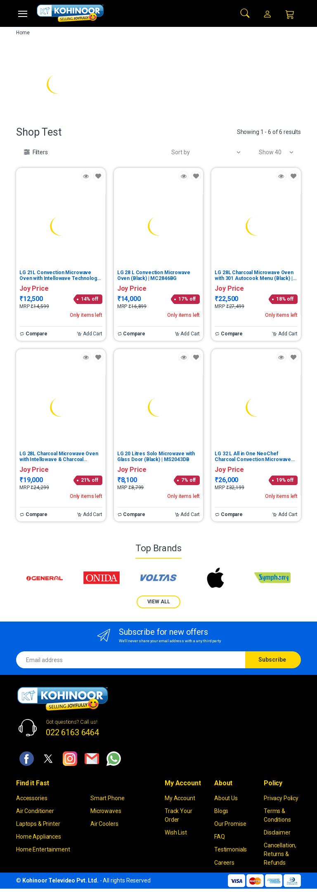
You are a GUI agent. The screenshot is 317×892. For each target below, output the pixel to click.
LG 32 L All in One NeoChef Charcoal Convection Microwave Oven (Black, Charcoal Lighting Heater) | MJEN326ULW (253, 456)
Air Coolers (104, 823)
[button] (245, 12)
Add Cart (89, 334)
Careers (224, 862)
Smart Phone (107, 798)
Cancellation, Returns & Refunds (280, 854)
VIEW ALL (158, 602)
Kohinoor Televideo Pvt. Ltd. (60, 880)
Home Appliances (38, 836)
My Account (180, 798)
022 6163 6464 (72, 732)
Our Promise (230, 823)
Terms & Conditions (277, 815)
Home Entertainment (43, 849)
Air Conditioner (35, 811)
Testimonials (230, 849)
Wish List (176, 832)
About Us (226, 798)
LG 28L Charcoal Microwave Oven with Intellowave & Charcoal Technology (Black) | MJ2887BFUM (59, 456)
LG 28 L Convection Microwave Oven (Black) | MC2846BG (153, 275)
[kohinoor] (70, 13)
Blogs (221, 811)
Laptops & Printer (38, 823)
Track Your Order (178, 815)
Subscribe (272, 659)
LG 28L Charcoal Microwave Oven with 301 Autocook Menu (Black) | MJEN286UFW (254, 275)
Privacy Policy (281, 798)
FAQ (219, 836)
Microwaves (105, 811)
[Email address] (131, 659)
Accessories (31, 798)
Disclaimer (277, 832)
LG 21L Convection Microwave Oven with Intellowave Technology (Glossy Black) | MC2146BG (59, 275)
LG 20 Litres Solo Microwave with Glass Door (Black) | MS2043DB (156, 456)
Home (22, 33)
